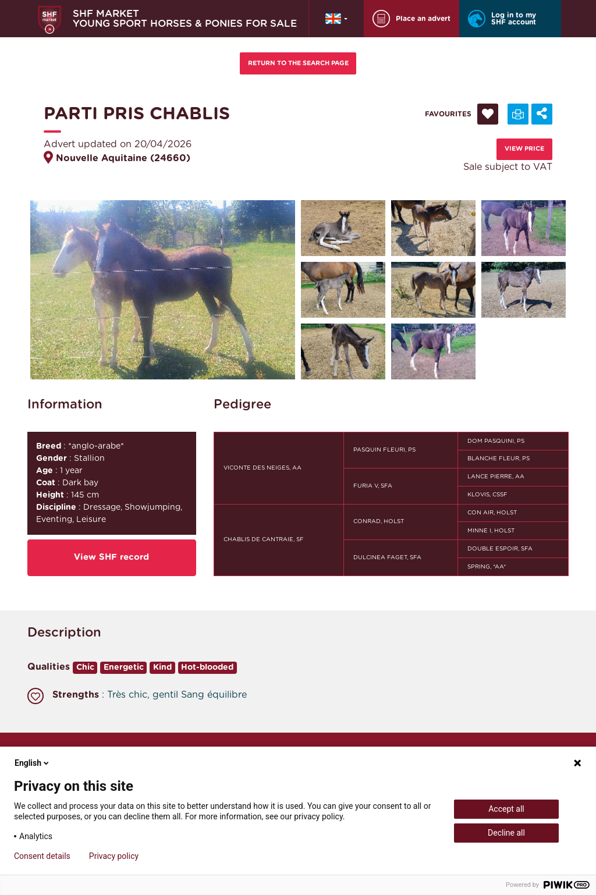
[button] (336, 18)
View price (524, 148)
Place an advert (411, 18)
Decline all (506, 832)
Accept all (506, 809)
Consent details (42, 856)
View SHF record (111, 557)
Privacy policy (114, 856)
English (33, 763)
